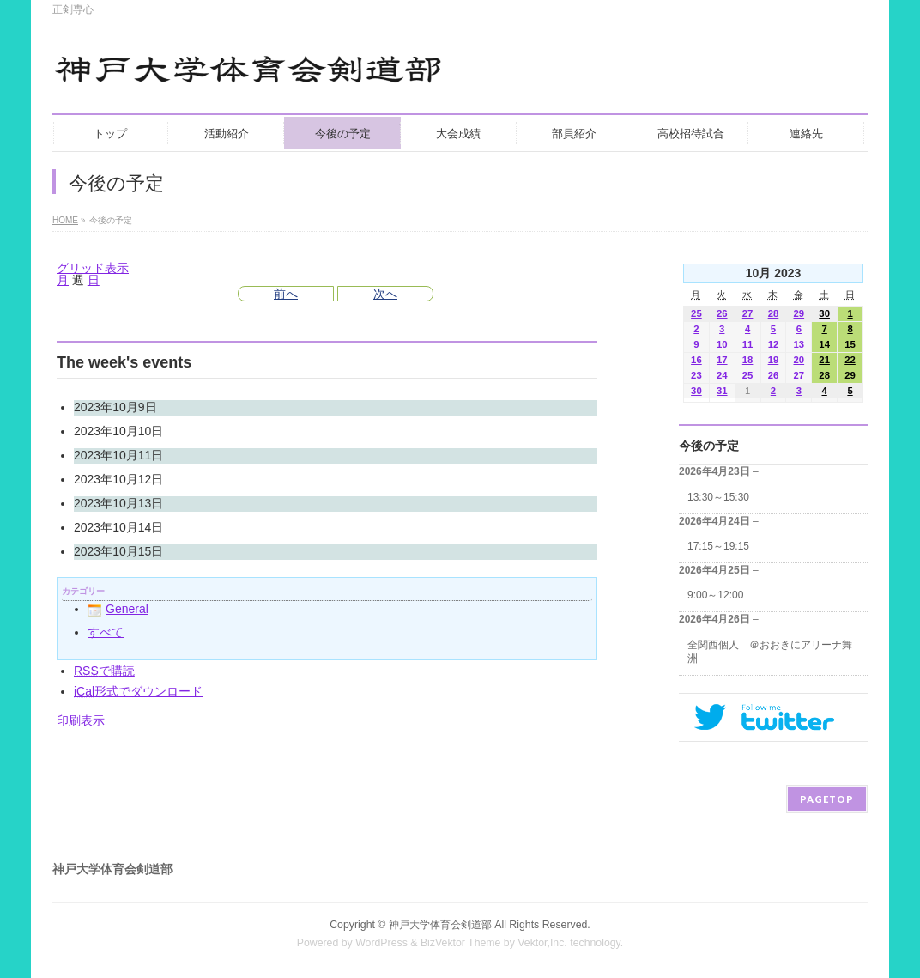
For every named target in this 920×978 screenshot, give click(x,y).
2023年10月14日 (118, 527)
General (118, 609)
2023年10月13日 (118, 503)
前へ (286, 294)
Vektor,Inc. (542, 943)
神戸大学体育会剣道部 (440, 925)
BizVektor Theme (461, 943)
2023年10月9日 (115, 407)
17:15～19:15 (718, 546)
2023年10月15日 (118, 551)
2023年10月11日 (118, 455)
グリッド (93, 268)
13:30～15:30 (718, 497)
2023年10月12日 (118, 479)
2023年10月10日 (118, 431)
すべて (106, 632)
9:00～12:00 (715, 595)
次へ (385, 294)
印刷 (81, 720)
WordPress (381, 943)
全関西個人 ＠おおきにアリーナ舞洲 (769, 652)
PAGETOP (827, 799)
